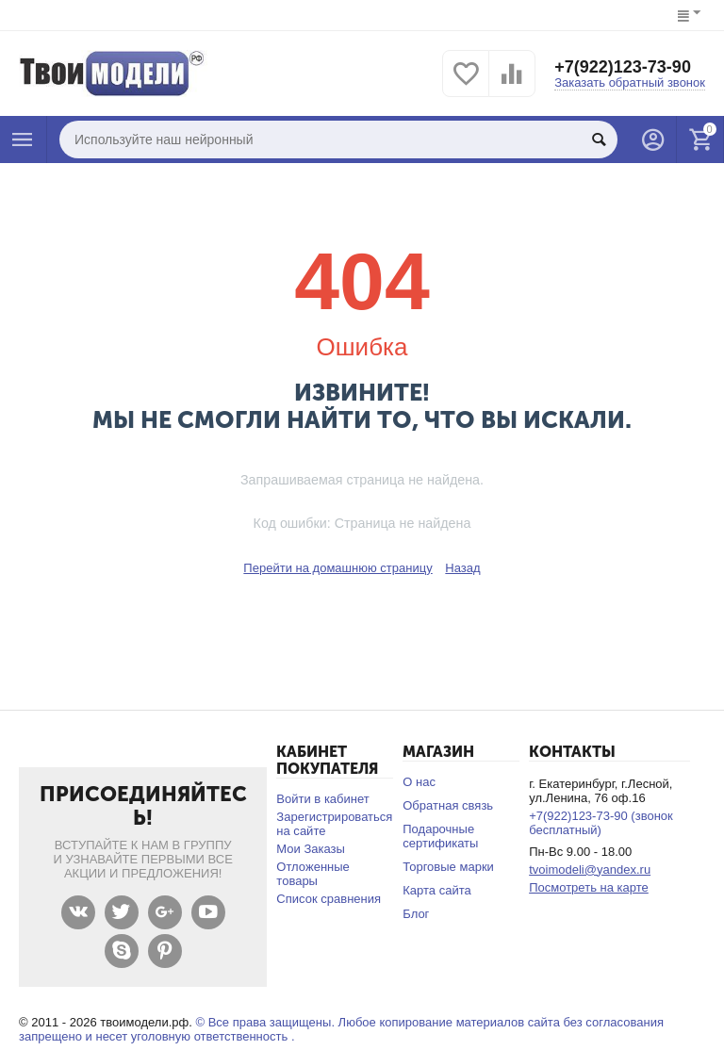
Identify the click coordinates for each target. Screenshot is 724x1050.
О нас (419, 782)
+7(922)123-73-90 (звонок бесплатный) (601, 823)
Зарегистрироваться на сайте (334, 824)
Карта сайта (437, 890)
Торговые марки (448, 867)
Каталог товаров (22, 139)
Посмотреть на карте (589, 887)
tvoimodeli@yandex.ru (589, 869)
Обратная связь (448, 805)
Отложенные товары (313, 874)
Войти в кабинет (322, 799)
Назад (462, 568)
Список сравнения (328, 899)
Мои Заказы (310, 849)
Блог (416, 914)
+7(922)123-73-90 (622, 66)
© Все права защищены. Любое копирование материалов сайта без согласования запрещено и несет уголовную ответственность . (341, 1029)
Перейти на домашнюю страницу (337, 568)
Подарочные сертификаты (440, 836)
